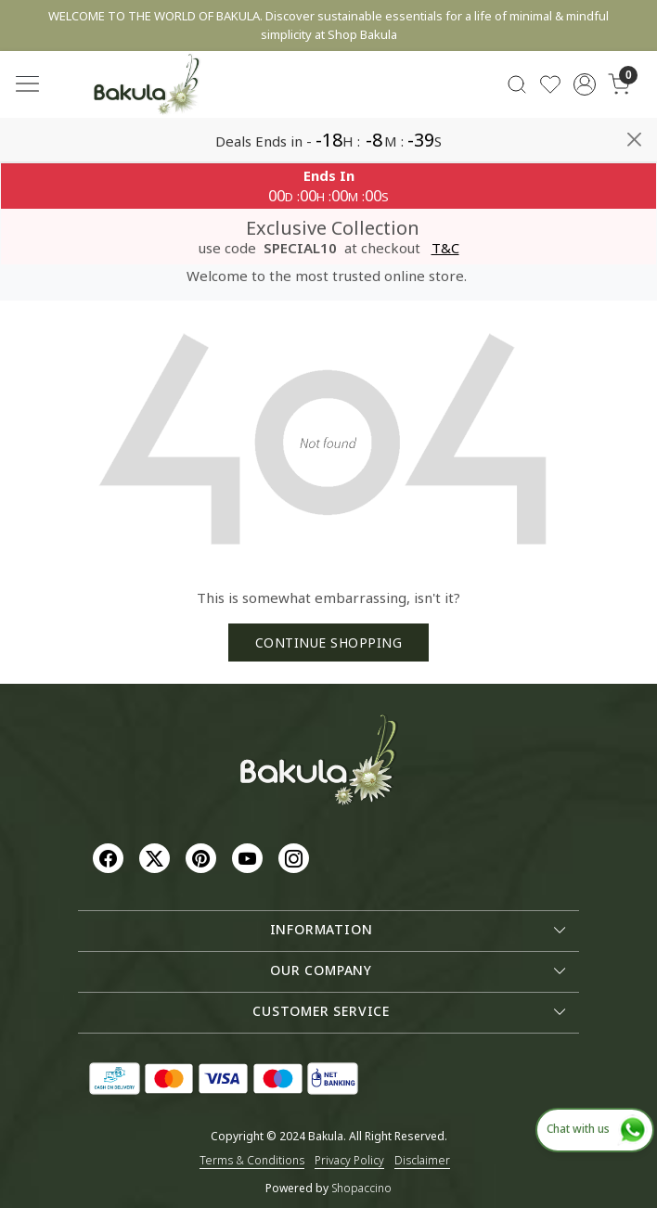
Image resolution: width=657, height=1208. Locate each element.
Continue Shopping (329, 642)
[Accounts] (585, 84)
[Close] (634, 140)
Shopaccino (361, 1188)
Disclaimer (422, 1160)
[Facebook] (110, 856)
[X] (156, 856)
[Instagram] (296, 856)
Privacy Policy (349, 1160)
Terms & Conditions (252, 1160)
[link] (516, 84)
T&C (445, 248)
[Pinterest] (203, 856)
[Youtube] (249, 856)
